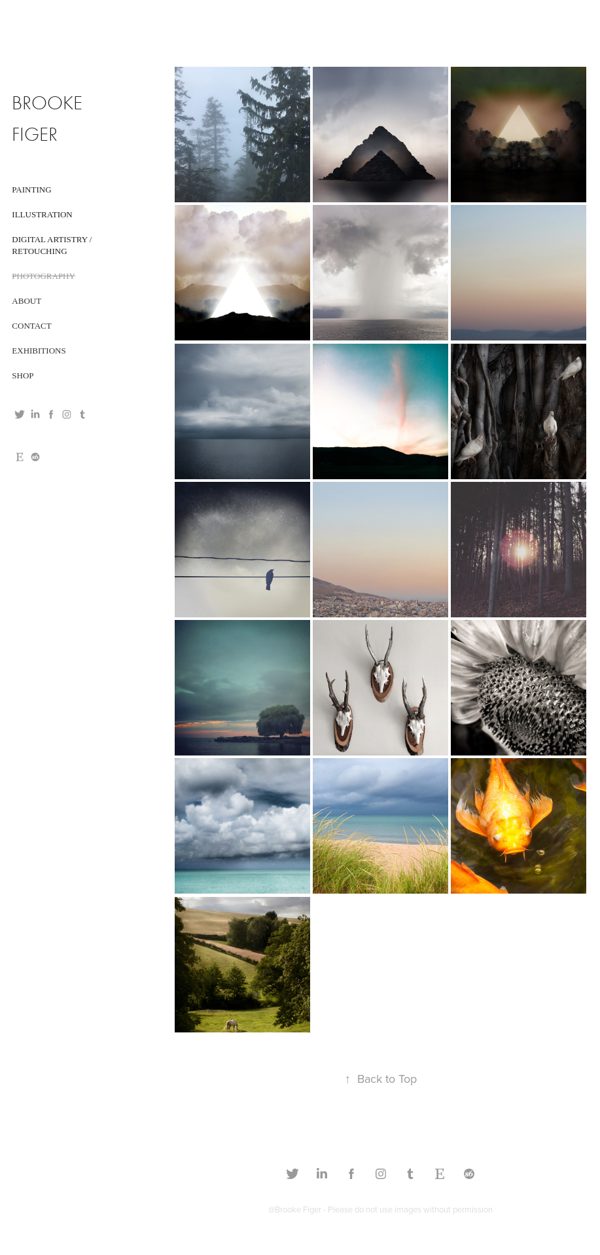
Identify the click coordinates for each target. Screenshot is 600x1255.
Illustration (42, 214)
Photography (43, 276)
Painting (31, 189)
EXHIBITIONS (38, 350)
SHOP (22, 375)
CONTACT (31, 326)
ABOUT (26, 301)
